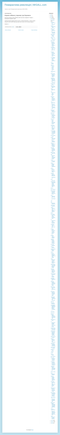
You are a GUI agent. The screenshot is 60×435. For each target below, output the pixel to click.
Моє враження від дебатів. (53, 203)
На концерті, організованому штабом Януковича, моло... (53, 216)
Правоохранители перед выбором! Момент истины (53, 266)
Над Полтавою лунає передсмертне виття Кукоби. (53, 156)
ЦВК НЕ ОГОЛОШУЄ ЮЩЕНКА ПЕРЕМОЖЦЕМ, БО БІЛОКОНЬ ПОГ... (53, 412)
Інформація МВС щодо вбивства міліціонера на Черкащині (53, 80)
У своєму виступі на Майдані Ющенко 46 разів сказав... (53, 255)
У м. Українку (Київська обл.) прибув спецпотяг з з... (53, 59)
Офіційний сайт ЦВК (53, 303)
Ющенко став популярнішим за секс (53, 329)
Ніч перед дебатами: (53, 245)
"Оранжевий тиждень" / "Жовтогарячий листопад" (53, 299)
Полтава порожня (52, 247)
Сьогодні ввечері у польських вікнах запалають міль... (53, 54)
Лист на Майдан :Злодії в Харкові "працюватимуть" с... (53, 378)
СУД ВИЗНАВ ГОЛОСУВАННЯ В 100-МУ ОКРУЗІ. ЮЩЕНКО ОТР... (53, 184)
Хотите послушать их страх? (53, 161)
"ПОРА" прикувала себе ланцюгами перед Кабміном (53, 209)
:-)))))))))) (52, 351)
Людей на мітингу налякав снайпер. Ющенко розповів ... (53, 241)
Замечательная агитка (53, 337)
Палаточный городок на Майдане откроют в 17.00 (53, 75)
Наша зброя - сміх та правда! (53, 35)
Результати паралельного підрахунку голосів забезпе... (53, 127)
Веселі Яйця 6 (53, 189)
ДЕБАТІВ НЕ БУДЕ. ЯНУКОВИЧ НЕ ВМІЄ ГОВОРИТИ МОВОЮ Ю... (53, 405)
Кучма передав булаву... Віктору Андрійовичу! (53, 165)
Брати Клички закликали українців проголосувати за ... (53, 192)
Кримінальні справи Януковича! (53, 111)
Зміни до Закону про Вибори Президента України (53, 145)
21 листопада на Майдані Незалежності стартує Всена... (53, 132)
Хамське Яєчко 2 (52, 355)
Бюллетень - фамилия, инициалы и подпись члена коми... (53, 293)
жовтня (52, 420)
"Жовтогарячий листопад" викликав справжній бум (53, 399)
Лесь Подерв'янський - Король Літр (53, 94)
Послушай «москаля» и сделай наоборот (53, 359)
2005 (51, 16)
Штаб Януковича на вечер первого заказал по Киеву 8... (53, 261)
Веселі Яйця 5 (53, 356)
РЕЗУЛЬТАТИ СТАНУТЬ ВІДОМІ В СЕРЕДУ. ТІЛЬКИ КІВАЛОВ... (53, 333)
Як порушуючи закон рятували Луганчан (53, 221)
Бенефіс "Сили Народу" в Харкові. (53, 236)
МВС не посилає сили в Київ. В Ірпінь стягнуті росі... (52, 67)
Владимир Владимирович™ (53, 279)
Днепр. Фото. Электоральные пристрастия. (53, 288)
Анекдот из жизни (52, 350)
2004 (51, 17)
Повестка (52, 301)
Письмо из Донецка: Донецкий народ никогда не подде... (53, 43)
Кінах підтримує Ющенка (53, 374)
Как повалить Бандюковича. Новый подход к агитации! (53, 394)
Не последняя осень (53, 136)
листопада (52, 20)
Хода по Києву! (52, 63)
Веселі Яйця (53, 40)
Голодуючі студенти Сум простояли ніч (53, 226)
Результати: (53, 312)
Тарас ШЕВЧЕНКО (53, 90)
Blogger (32, 429)
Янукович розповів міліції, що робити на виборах (53, 271)
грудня (52, 18)
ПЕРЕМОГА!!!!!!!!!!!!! (53, 320)
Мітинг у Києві (53, 371)
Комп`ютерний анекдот (53, 348)
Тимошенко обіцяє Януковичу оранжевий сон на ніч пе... (53, 368)
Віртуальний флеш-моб (53, 153)
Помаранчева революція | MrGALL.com (25, 5)
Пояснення (52, 311)
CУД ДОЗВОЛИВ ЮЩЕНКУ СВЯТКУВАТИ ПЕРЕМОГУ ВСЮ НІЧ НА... (53, 105)
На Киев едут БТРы (53, 84)
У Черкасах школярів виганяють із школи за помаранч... (53, 363)
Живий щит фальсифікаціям (53, 87)
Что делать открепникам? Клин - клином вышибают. (53, 116)
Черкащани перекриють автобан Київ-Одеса (53, 344)
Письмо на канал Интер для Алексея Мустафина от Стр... (53, 98)
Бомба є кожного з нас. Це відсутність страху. (53, 170)
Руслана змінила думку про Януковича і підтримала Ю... (53, 176)
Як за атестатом (53, 180)
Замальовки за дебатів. (53, 206)
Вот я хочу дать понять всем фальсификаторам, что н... (53, 121)
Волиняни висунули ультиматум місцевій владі (53, 149)
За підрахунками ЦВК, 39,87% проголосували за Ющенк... (53, 324)
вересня (52, 421)
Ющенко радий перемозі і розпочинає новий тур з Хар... (53, 316)
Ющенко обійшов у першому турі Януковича (53, 340)
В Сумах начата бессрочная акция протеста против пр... (53, 231)
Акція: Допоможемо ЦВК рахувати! (53, 417)
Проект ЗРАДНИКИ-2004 (53, 27)
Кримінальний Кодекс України (53, 250)
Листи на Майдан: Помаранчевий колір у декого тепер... (53, 283)
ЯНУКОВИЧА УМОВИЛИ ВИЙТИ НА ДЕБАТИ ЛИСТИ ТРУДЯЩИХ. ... (53, 308)
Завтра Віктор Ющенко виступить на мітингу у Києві (53, 390)
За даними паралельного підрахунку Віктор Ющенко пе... (53, 384)
